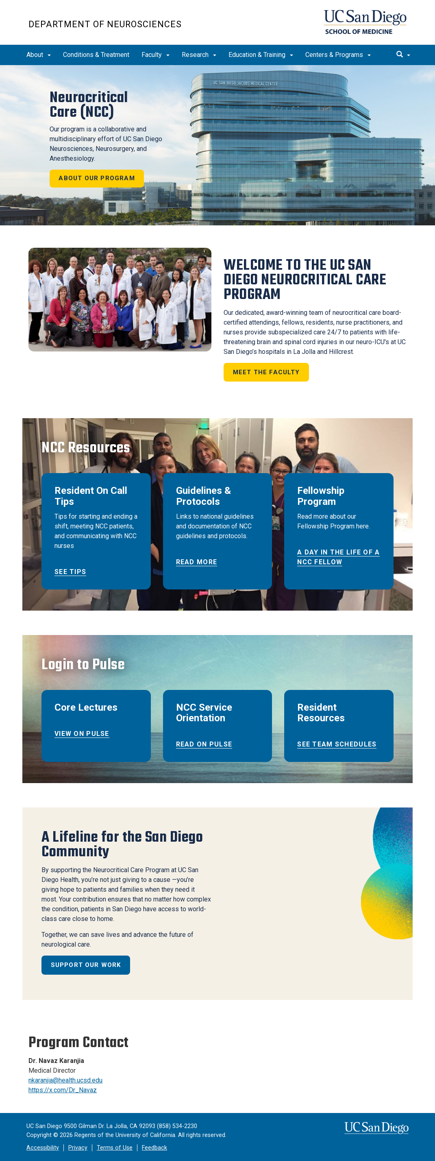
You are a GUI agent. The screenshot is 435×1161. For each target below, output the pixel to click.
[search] (403, 55)
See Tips (70, 572)
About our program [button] (97, 178)
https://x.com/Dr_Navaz (62, 1090)
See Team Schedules (336, 744)
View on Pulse (81, 734)
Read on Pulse (204, 744)
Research (199, 55)
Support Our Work (86, 965)
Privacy (77, 1147)
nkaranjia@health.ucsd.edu (65, 1080)
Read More (197, 562)
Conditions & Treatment (96, 55)
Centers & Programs (338, 55)
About (38, 55)
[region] (217, 145)
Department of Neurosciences (105, 24)
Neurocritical (89, 105)
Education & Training (260, 55)
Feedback (154, 1147)
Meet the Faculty (266, 372)
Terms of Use (115, 1147)
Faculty (155, 55)
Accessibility (42, 1147)
